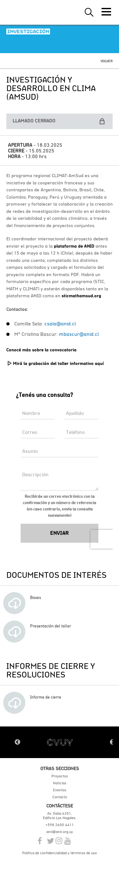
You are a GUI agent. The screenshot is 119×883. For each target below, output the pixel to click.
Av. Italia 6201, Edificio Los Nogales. (59, 815)
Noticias (59, 783)
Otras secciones (59, 768)
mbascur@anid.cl (79, 334)
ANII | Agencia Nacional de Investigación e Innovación (35, 12)
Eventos (59, 790)
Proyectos (59, 776)
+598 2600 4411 (59, 825)
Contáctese (59, 805)
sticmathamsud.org (81, 296)
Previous (17, 742)
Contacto (59, 797)
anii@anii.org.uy (59, 832)
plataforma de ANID (74, 246)
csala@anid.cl (60, 323)
